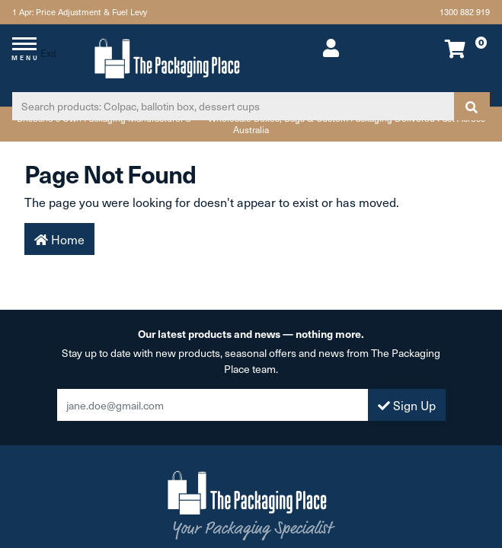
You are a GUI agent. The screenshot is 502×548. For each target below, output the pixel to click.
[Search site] (471, 106)
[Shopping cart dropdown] (445, 48)
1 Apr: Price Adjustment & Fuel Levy (79, 11)
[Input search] (233, 106)
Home (59, 239)
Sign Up (407, 405)
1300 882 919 (465, 11)
